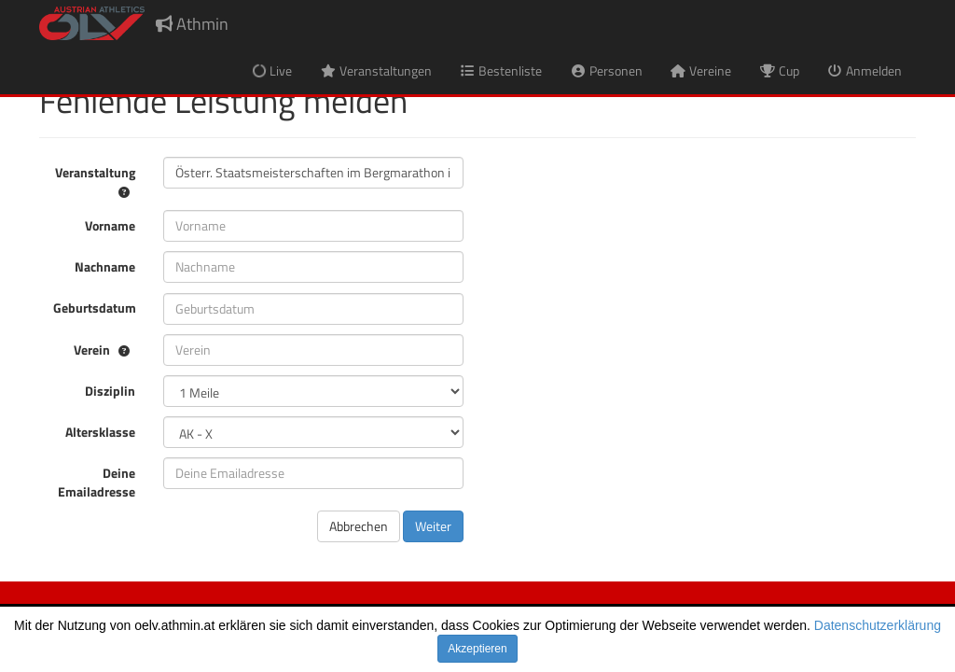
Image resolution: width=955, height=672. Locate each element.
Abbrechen (358, 526)
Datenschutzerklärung (877, 625)
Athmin (192, 23)
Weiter (433, 526)
